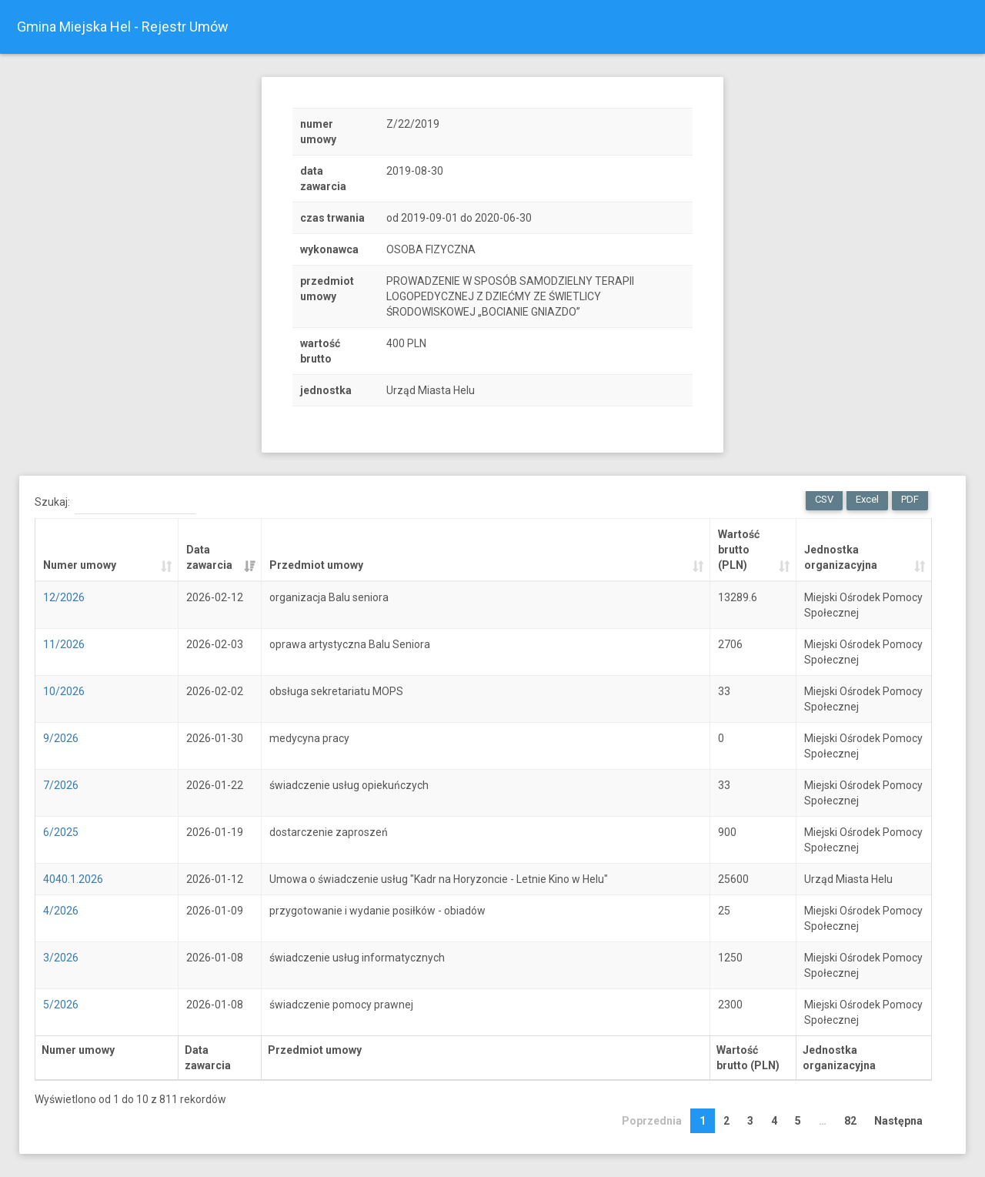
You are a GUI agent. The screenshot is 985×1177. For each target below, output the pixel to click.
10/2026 (64, 691)
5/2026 (60, 1004)
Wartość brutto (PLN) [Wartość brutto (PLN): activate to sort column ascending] (739, 549)
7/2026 (60, 785)
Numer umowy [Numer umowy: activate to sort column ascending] (79, 565)
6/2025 (60, 832)
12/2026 (64, 597)
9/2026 (60, 738)
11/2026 (64, 644)
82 (850, 1121)
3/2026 (60, 957)
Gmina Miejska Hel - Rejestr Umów (123, 26)
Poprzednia (652, 1121)
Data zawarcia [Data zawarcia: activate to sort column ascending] (209, 557)
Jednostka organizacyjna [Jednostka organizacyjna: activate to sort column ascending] (840, 557)
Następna (898, 1121)
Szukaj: (115, 502)
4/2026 (60, 910)
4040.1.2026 (73, 879)
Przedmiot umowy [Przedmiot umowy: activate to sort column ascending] (316, 565)
